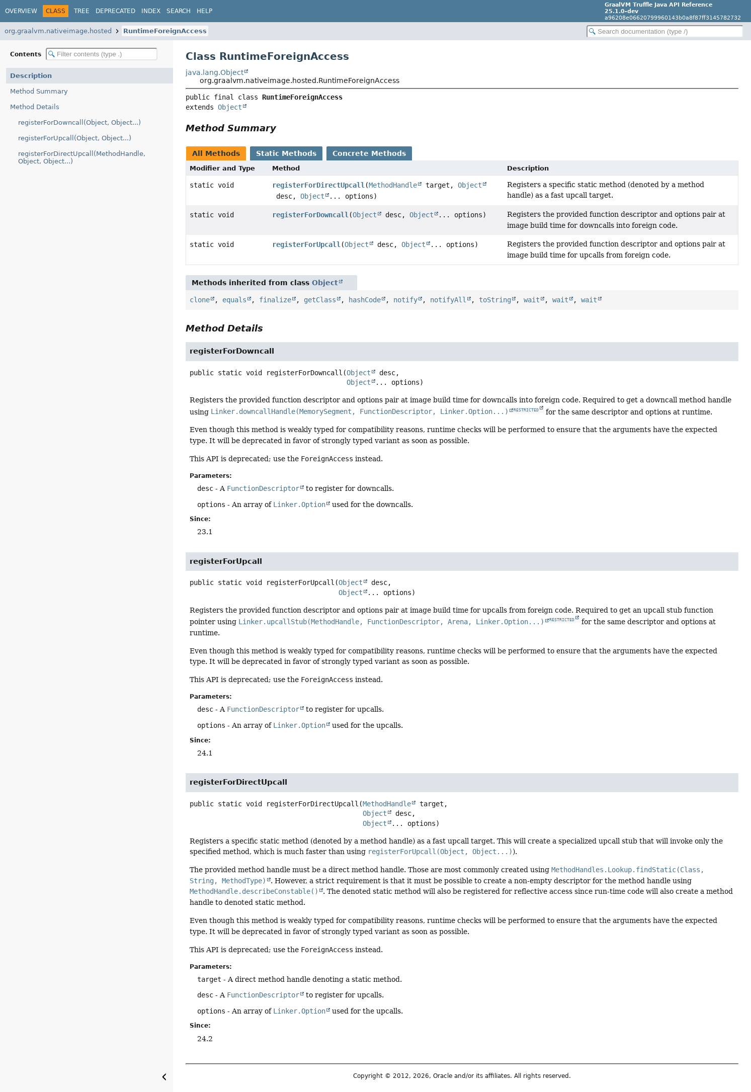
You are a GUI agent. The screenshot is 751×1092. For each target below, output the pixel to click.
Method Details (34, 107)
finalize (275, 300)
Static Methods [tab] (286, 153)
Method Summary (39, 91)
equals (234, 300)
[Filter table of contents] (101, 54)
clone (200, 300)
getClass (320, 300)
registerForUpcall (306, 244)
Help (204, 11)
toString (495, 300)
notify (405, 300)
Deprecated (115, 11)
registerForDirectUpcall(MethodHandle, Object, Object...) (81, 157)
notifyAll (448, 300)
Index (150, 11)
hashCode (365, 300)
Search (178, 11)
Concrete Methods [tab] (369, 153)
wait (532, 300)
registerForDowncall (310, 215)
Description (31, 75)
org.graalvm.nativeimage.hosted (58, 31)
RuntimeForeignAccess (165, 31)
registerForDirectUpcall (318, 185)
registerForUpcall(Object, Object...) (74, 138)
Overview (21, 11)
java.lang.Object (214, 72)
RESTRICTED (526, 410)
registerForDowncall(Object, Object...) (79, 122)
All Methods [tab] (216, 153)
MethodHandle (393, 185)
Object (230, 107)
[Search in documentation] (665, 31)
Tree (82, 11)
